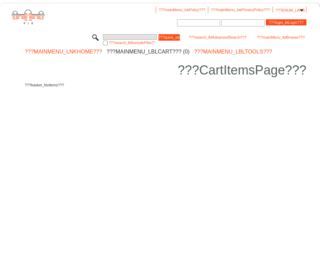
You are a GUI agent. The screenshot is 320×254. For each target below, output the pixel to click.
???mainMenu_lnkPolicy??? (182, 10)
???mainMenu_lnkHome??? (63, 52)
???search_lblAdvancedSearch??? (218, 37)
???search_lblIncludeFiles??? (132, 43)
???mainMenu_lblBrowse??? (281, 37)
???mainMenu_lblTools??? (233, 52)
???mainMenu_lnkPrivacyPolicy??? (240, 10)
